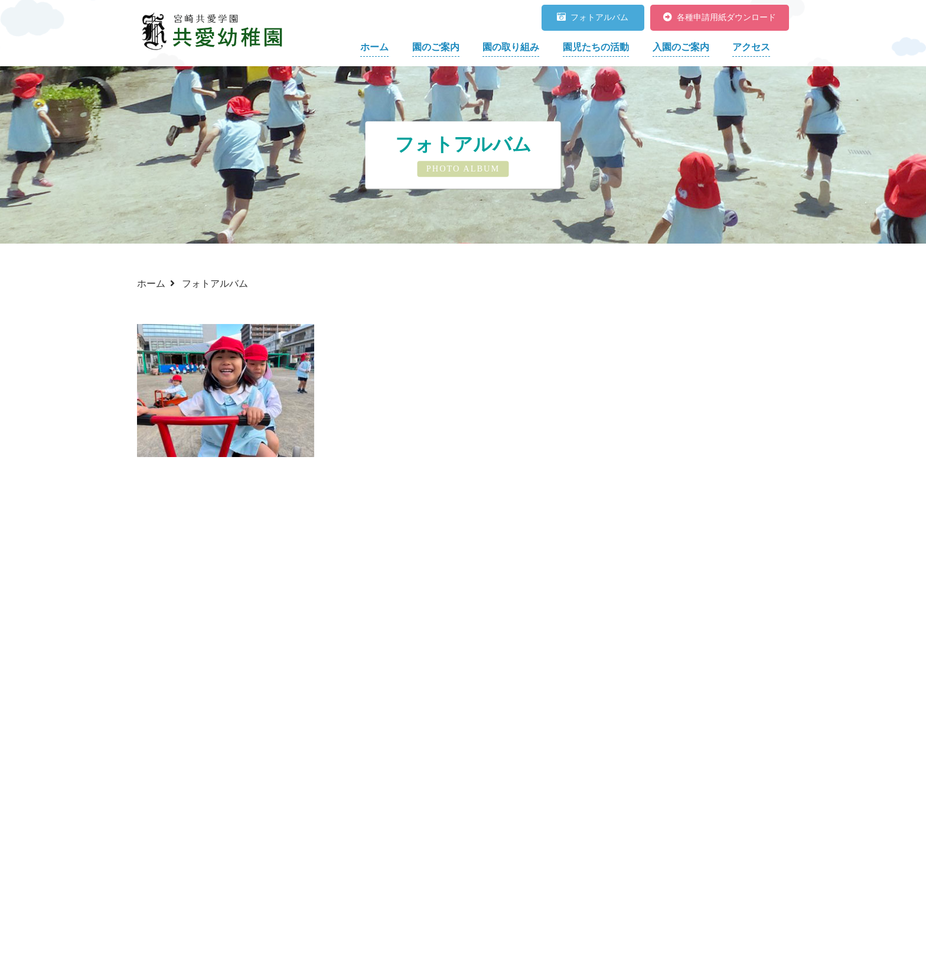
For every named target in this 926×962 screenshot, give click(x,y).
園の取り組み (510, 47)
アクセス (751, 47)
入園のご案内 (681, 47)
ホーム (374, 47)
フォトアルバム (592, 17)
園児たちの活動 (596, 47)
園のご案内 (435, 47)
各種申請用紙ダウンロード (719, 17)
